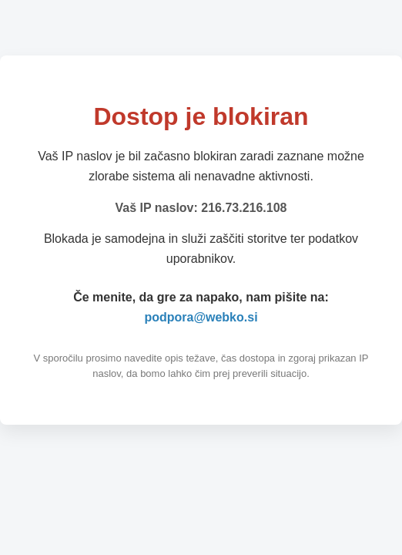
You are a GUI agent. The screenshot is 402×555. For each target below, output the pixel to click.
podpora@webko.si (200, 317)
